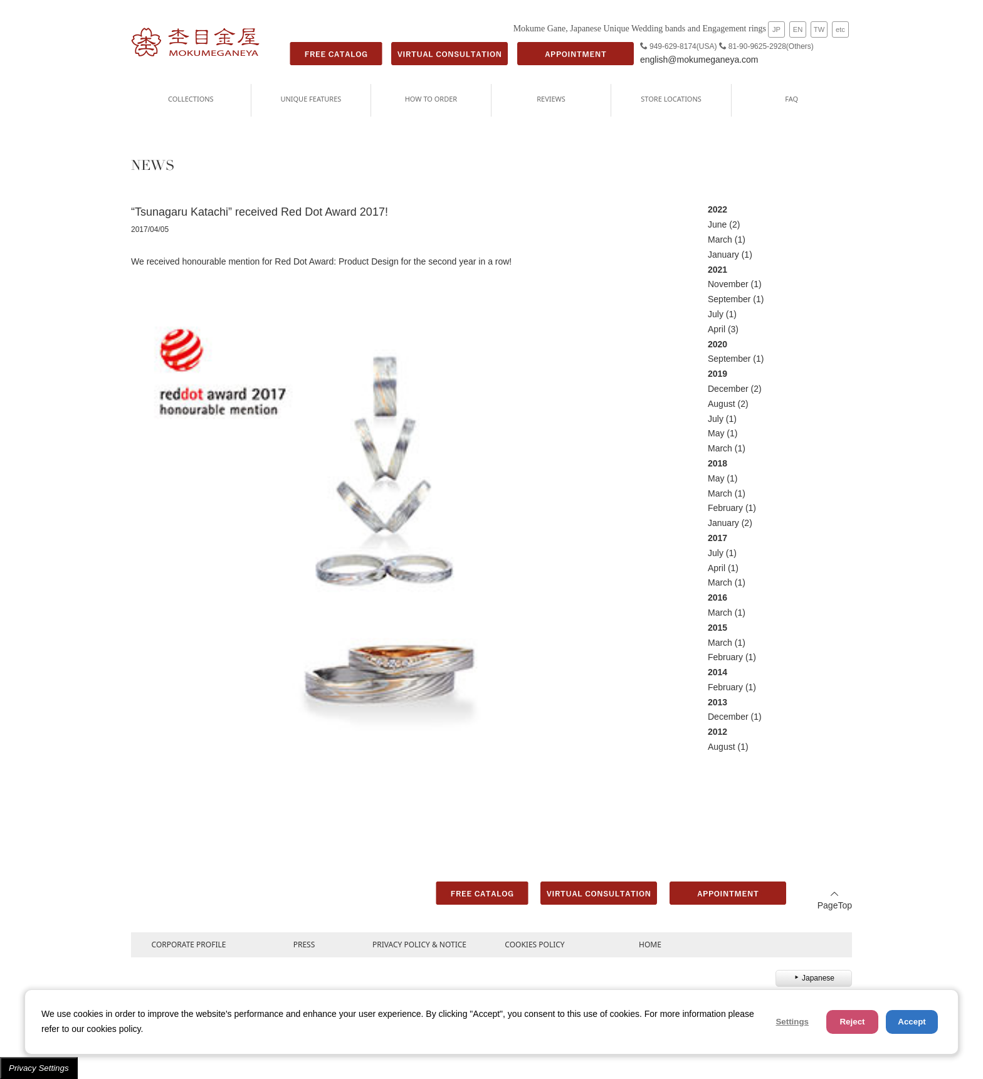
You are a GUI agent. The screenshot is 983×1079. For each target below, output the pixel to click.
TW (819, 29)
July (715, 314)
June (717, 224)
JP (776, 29)
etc (840, 29)
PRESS (304, 944)
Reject (852, 1021)
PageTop (834, 900)
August (721, 404)
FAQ (791, 98)
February (725, 508)
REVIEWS (551, 98)
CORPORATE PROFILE (189, 944)
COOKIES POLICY (534, 944)
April (716, 329)
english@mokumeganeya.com (699, 60)
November (728, 284)
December (728, 389)
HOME (650, 944)
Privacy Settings (39, 1068)
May (716, 433)
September (729, 299)
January (723, 255)
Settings (792, 1021)
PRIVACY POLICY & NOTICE (419, 944)
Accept (911, 1021)
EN (798, 29)
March (720, 239)
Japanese (813, 978)
